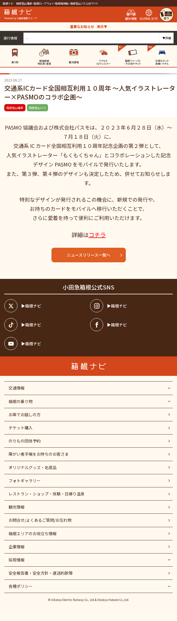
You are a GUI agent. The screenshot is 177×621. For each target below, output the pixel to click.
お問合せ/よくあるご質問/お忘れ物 (40, 520)
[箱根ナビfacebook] (131, 324)
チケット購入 (21, 427)
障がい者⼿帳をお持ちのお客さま (39, 454)
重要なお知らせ (88, 26)
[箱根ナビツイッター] (45, 305)
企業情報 (17, 546)
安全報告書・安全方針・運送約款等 (41, 573)
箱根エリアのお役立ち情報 (33, 533)
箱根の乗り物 (21, 401)
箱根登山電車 (14, 108)
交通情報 (17, 388)
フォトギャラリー (25, 480)
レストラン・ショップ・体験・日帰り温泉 (47, 494)
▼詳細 (166, 38)
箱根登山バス (37, 108)
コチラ (97, 235)
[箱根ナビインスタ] (131, 305)
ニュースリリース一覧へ (95, 255)
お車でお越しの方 (25, 414)
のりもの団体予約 (25, 441)
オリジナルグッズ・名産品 (33, 467)
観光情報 (17, 507)
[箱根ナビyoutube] (45, 343)
